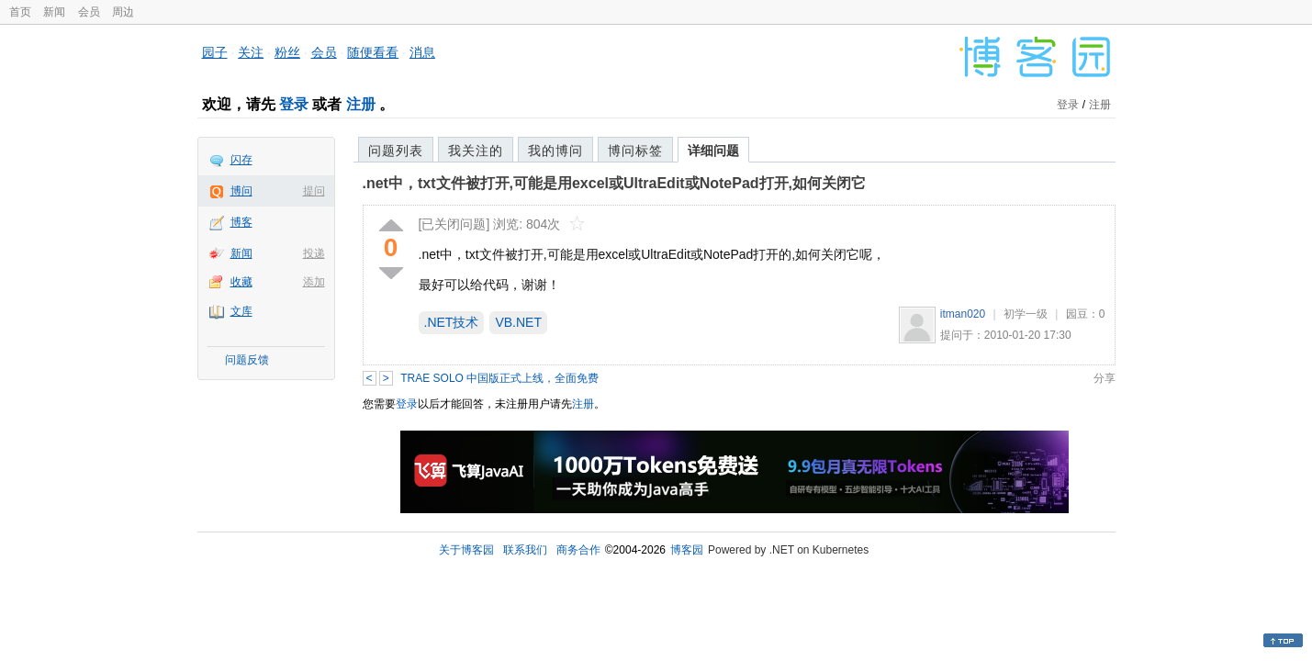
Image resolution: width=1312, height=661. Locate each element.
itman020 (962, 314)
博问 (241, 191)
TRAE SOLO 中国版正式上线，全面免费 (499, 378)
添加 (314, 281)
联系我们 (525, 549)
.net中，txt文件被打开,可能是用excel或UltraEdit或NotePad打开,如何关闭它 (615, 183)
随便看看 (372, 52)
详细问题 (713, 150)
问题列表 (395, 150)
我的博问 (555, 150)
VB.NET (518, 322)
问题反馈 (247, 359)
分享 (1104, 378)
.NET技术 (451, 322)
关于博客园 (466, 549)
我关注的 (475, 150)
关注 (251, 52)
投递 (314, 253)
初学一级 (1026, 314)
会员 (89, 12)
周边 (123, 12)
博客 (241, 222)
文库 (241, 311)
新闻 (54, 12)
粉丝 (287, 52)
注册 (361, 104)
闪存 (241, 159)
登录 (293, 104)
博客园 (686, 549)
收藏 (241, 281)
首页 (20, 12)
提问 (314, 191)
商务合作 (578, 549)
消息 (422, 52)
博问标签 (635, 150)
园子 (215, 52)
